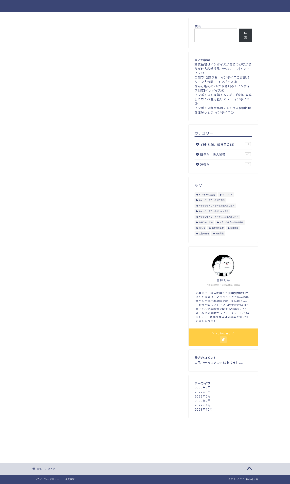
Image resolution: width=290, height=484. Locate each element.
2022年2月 (203, 401)
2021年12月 (204, 409)
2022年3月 (203, 396)
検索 (198, 26)
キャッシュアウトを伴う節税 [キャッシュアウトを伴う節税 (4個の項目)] (211, 200)
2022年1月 (203, 405)
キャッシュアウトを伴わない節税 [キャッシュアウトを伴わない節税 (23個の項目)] (213, 211)
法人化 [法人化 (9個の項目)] (202, 228)
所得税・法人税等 (225, 154)
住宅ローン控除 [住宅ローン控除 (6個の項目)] (206, 222)
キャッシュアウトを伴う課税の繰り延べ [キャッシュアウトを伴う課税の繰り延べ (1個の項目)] (216, 205)
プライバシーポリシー (47, 479)
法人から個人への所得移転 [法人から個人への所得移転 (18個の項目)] (231, 222)
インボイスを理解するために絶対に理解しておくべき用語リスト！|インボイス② (223, 99)
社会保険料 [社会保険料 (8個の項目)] (204, 233)
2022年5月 (203, 392)
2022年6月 (203, 388)
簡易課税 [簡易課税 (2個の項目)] (219, 233)
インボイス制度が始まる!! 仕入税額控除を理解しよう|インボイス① (223, 110)
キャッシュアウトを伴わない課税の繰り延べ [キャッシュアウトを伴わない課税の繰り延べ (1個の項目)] (218, 216)
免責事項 (70, 479)
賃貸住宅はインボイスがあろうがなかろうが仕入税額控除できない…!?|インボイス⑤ (223, 68)
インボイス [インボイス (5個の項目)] (227, 194)
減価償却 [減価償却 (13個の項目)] (234, 228)
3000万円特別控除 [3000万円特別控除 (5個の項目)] (207, 194)
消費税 (225, 164)
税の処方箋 (145, 6)
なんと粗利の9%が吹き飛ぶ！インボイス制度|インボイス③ (222, 88)
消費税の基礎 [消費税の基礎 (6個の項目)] (217, 228)
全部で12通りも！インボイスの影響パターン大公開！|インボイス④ (222, 79)
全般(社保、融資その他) (225, 144)
